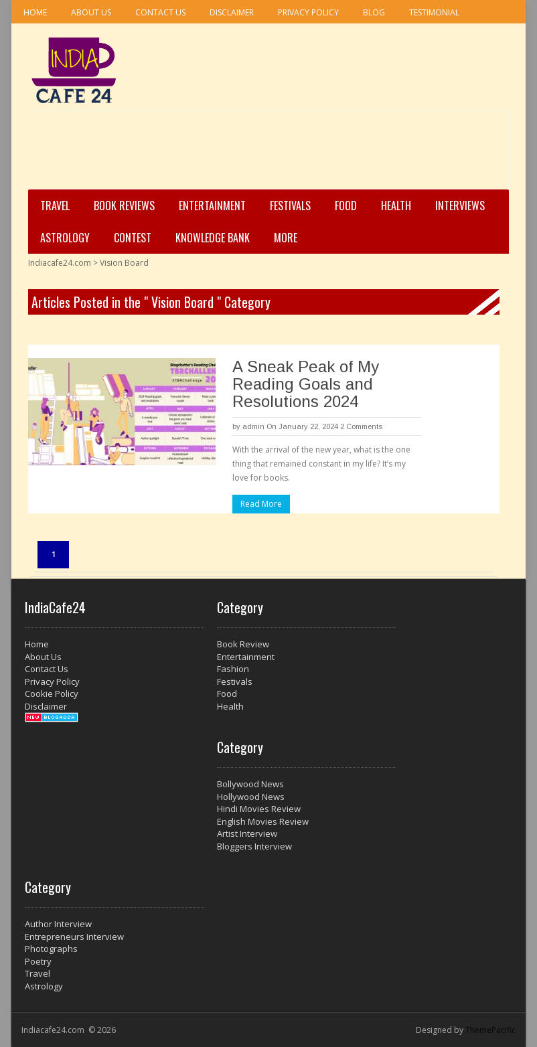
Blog (374, 12)
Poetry (38, 961)
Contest (132, 238)
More (285, 238)
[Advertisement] (264, 155)
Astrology (65, 238)
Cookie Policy (51, 694)
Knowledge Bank (212, 238)
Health (396, 205)
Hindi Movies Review (259, 809)
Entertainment (212, 205)
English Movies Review (263, 821)
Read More (261, 503)
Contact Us (160, 12)
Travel (55, 205)
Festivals (290, 205)
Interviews (460, 205)
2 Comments (361, 426)
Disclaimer (232, 12)
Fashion (233, 669)
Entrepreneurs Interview (74, 937)
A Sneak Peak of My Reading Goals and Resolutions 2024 (305, 383)
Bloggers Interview (254, 846)
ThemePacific (490, 1030)
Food (346, 205)
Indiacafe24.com (59, 262)
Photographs (51, 949)
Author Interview (58, 924)
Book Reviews (124, 205)
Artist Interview (247, 833)
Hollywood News (251, 797)
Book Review (243, 644)
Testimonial (434, 12)
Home (35, 12)
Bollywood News (250, 784)
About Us (91, 12)
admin (253, 426)
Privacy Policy (308, 12)
